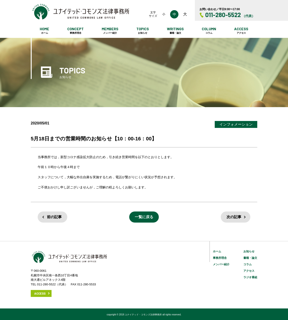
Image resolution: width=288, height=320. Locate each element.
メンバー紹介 (221, 264)
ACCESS (40, 293)
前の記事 (54, 217)
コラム (247, 264)
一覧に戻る (144, 217)
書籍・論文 (250, 258)
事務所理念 (220, 258)
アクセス (248, 270)
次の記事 (234, 217)
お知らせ (248, 251)
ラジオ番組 (250, 277)
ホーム (217, 251)
